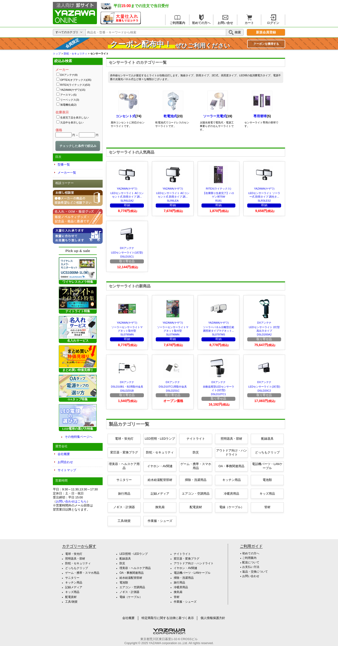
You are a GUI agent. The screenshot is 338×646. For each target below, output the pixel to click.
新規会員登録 (266, 32)
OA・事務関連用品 (232, 466)
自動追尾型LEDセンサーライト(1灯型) (218, 388)
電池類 (267, 480)
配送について (250, 562)
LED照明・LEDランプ (160, 438)
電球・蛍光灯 (124, 438)
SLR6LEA (172, 200)
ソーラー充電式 (214, 116)
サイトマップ (67, 470)
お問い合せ (225, 19)
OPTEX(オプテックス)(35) (75, 79)
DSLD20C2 (264, 390)
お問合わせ (65, 462)
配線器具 (267, 438)
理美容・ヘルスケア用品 (124, 466)
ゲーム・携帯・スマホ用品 (195, 466)
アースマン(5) (68, 94)
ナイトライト (196, 438)
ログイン (273, 19)
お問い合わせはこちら (71, 501)
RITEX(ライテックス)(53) (75, 84)
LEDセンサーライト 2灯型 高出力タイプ (264, 329)
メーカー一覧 (67, 172)
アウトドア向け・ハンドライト (231, 452)
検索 (235, 32)
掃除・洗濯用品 (195, 480)
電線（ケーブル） (231, 507)
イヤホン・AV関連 (160, 466)
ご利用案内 (177, 19)
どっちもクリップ (267, 452)
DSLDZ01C (172, 390)
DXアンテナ (127, 248)
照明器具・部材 (231, 438)
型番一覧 (64, 164)
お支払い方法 (250, 567)
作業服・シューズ (160, 521)
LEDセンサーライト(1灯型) (127, 252)
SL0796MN (172, 334)
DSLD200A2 (264, 334)
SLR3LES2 (264, 200)
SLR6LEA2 (126, 200)
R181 (218, 200)
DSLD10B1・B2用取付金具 (127, 386)
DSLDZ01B (127, 390)
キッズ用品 (267, 493)
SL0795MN (127, 334)
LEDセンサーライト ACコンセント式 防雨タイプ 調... (126, 195)
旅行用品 (124, 493)
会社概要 (64, 454)
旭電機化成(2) (68, 104)
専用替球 (260, 116)
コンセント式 (126, 116)
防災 (196, 452)
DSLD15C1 (127, 256)
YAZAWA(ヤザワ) (127, 188)
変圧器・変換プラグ (124, 452)
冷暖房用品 (231, 493)
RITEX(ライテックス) (218, 188)
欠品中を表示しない (72, 122)
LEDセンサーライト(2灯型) (264, 386)
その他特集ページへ (78, 436)
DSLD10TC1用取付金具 (173, 386)
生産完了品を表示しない (74, 117)
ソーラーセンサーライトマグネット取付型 (127, 329)
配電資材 (196, 507)
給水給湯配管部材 (160, 480)
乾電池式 (170, 116)
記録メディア (160, 493)
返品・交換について (255, 571)
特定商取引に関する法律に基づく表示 (168, 618)
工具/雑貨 (124, 521)
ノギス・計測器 (124, 507)
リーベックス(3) (69, 99)
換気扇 (159, 507)
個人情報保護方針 (213, 618)
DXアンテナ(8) (69, 74)
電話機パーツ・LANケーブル (267, 466)
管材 (267, 507)
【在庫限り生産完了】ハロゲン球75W (218, 195)
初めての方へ (201, 19)
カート (249, 19)
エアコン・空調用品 (196, 493)
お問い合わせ (250, 576)
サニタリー (124, 480)
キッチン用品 (231, 480)
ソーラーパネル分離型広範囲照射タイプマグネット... (218, 329)
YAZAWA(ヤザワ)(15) (72, 89)
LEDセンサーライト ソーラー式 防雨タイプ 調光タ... (264, 195)
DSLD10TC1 (218, 394)
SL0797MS (218, 334)
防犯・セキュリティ (160, 452)
